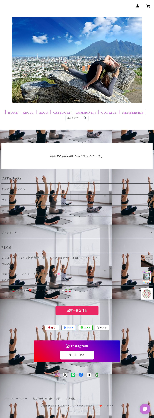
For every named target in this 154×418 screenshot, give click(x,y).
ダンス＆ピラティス (13, 189)
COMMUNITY (86, 112)
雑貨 (4, 221)
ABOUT (28, 112)
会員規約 (70, 398)
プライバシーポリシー (15, 398)
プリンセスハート (11, 232)
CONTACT (109, 112)
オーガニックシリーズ (27, 138)
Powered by (77, 411)
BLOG (43, 112)
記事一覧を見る (77, 310)
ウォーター (8, 200)
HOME (13, 112)
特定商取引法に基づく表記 (47, 398)
